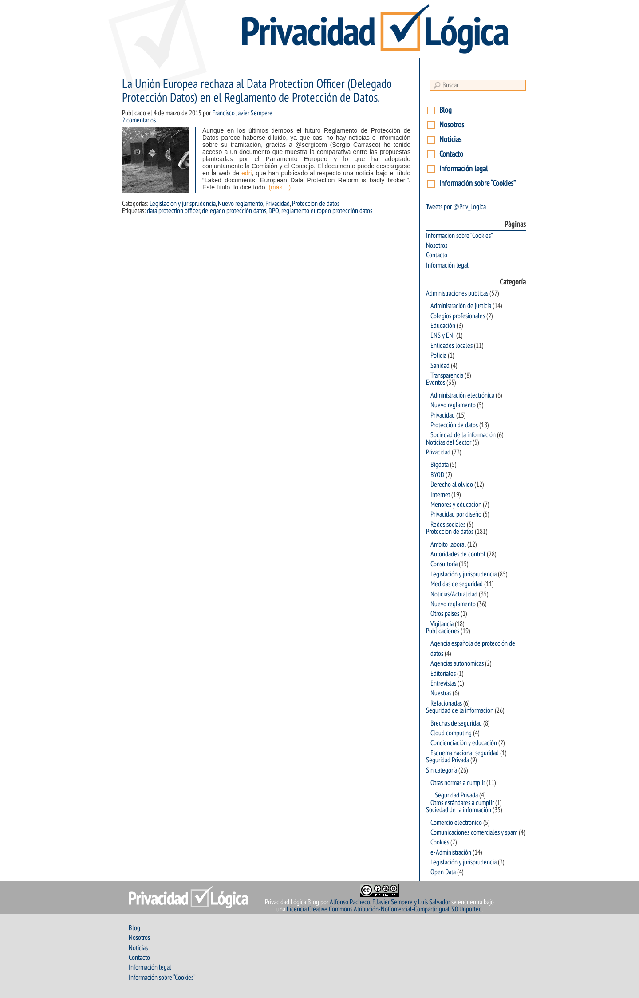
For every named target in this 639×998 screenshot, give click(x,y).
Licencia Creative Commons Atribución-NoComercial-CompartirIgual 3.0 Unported (384, 909)
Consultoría (444, 564)
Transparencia (446, 375)
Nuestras (440, 693)
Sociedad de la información (463, 435)
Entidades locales (451, 346)
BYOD (437, 475)
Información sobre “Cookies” (477, 183)
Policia (438, 355)
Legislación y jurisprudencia (183, 204)
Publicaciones (442, 631)
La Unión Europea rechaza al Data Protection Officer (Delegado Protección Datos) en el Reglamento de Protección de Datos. (257, 91)
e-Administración (450, 852)
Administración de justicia (460, 306)
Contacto (451, 154)
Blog (445, 110)
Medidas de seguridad (456, 584)
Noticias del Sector (448, 442)
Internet (440, 495)
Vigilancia (442, 624)
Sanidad (440, 366)
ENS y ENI (442, 335)
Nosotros (451, 125)
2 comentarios (139, 120)
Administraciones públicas (457, 293)
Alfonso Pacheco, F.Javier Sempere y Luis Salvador (390, 902)
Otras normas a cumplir (457, 783)
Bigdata (439, 465)
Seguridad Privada (447, 760)
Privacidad (277, 204)
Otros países (444, 614)
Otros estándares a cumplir (462, 803)
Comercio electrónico (456, 823)
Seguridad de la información (459, 710)
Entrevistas (443, 683)
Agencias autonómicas (457, 663)
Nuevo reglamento (240, 204)
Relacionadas (446, 703)
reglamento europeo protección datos (326, 211)
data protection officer (173, 211)
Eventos (435, 383)
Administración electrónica (462, 395)
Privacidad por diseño (455, 514)
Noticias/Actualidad (453, 594)
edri (246, 173)
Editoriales (443, 674)
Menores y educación (455, 505)
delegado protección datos (234, 211)
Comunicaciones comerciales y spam (473, 832)
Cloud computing (451, 733)
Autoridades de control (457, 554)
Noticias (450, 139)
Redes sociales (447, 525)
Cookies (439, 842)
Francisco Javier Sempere (242, 113)
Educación (442, 326)
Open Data (443, 872)
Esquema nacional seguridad (464, 753)
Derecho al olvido (451, 485)
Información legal (463, 169)
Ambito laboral (448, 544)
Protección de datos (315, 204)
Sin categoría (441, 770)
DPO (273, 211)
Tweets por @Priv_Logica (456, 207)
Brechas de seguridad (456, 723)
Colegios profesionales (457, 316)
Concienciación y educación (463, 743)
